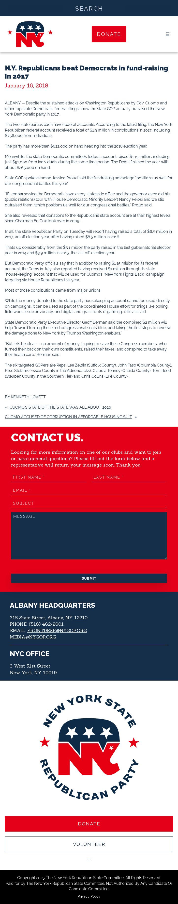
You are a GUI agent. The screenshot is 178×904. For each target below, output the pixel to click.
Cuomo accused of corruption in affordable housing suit (68, 417)
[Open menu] (168, 34)
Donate (109, 34)
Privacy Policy (89, 896)
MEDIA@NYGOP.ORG (33, 637)
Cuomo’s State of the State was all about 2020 (60, 407)
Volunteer (89, 844)
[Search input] (89, 8)
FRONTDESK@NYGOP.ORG (57, 630)
